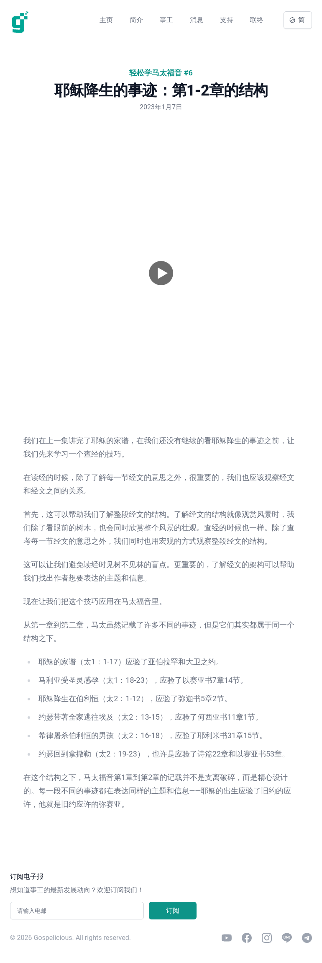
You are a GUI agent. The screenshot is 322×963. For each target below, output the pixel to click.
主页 (106, 20)
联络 (256, 20)
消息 (196, 20)
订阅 (172, 910)
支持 (226, 20)
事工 (166, 20)
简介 (136, 20)
